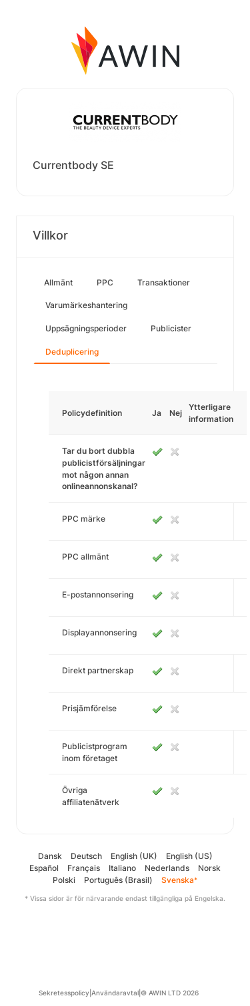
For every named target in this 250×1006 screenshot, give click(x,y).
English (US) (189, 856)
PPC (105, 282)
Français (83, 868)
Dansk (50, 856)
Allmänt (58, 282)
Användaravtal (115, 993)
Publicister (171, 328)
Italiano (122, 868)
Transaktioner (163, 282)
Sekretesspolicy (64, 993)
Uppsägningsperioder (86, 328)
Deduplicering (72, 352)
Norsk (209, 868)
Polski (64, 880)
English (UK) (134, 856)
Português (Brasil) (118, 880)
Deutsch (86, 856)
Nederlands (167, 868)
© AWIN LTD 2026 (170, 993)
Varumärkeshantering (86, 305)
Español (44, 868)
